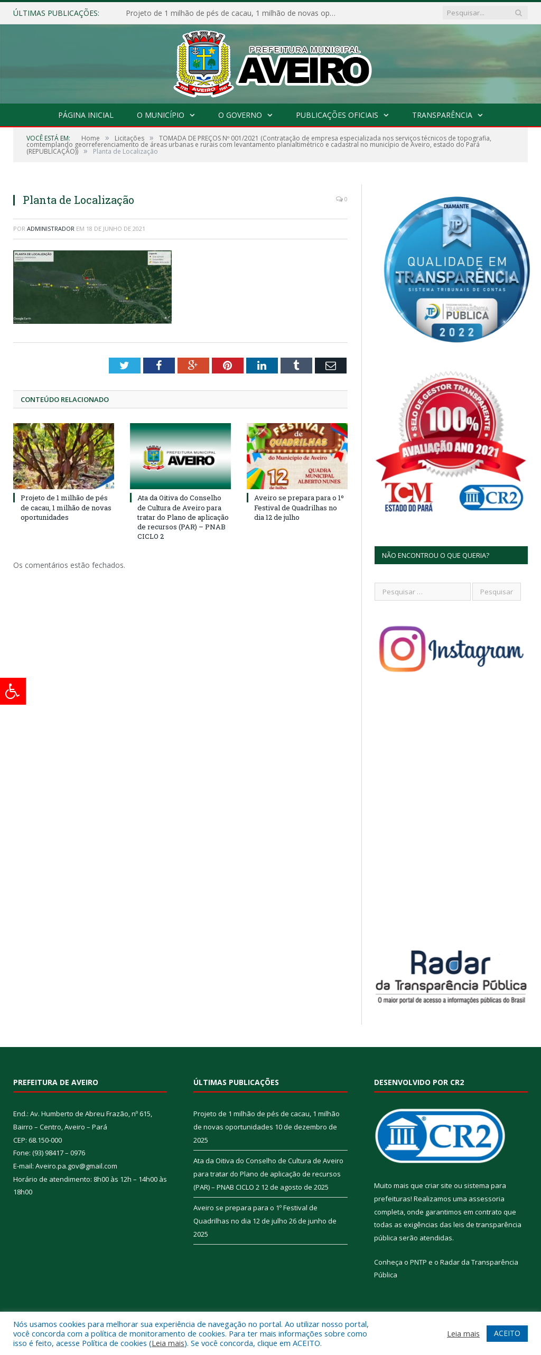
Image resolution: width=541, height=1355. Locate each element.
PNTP (418, 1262)
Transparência (442, 115)
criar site (438, 1185)
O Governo (240, 115)
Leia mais (168, 1343)
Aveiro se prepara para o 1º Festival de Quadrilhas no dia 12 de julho (299, 507)
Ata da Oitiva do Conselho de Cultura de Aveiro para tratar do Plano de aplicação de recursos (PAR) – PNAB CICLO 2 (183, 517)
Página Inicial (86, 115)
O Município (160, 115)
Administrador (50, 228)
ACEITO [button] (507, 1333)
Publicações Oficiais (337, 115)
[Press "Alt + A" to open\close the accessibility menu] (13, 691)
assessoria (487, 1198)
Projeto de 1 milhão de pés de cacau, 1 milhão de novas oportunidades (234, 13)
